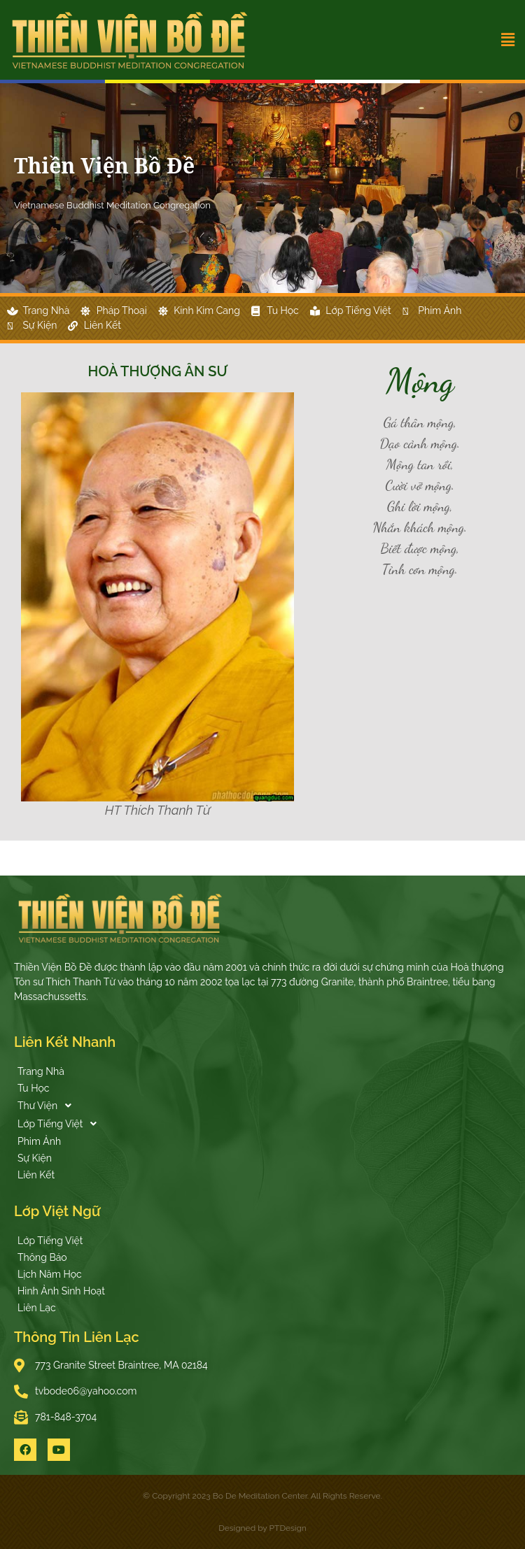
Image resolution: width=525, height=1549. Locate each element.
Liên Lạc (37, 1307)
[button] (467, 40)
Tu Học (33, 1088)
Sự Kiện (35, 1158)
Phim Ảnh (39, 1141)
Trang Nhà (41, 1071)
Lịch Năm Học (50, 1274)
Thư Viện (48, 1106)
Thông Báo (42, 1257)
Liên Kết (36, 1174)
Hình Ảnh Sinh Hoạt (61, 1291)
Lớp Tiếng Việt (61, 1124)
